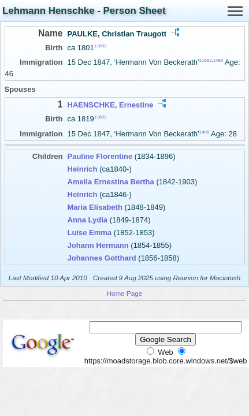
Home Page (125, 293)
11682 (100, 46)
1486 (218, 60)
